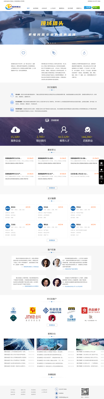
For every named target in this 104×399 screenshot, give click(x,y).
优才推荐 (70, 8)
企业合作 (44, 8)
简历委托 (33, 390)
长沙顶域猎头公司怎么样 (89, 351)
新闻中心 (79, 8)
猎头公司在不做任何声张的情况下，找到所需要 (22, 354)
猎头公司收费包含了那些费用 (18, 360)
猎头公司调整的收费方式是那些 (18, 357)
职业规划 (33, 392)
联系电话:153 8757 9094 (94, 1)
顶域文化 (13, 392)
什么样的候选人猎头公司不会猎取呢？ (92, 357)
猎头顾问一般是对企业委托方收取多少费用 (21, 366)
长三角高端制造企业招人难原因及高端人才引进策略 (56, 363)
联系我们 (23, 394)
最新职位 (61, 8)
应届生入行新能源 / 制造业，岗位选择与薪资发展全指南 (57, 351)
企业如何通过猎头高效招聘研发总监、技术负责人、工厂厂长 (58, 354)
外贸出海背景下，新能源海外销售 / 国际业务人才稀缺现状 (57, 357)
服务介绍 (23, 390)
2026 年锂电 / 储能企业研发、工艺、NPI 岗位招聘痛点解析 (58, 360)
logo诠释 (13, 394)
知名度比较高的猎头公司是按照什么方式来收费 (22, 363)
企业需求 (23, 392)
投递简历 (33, 394)
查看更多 (52, 188)
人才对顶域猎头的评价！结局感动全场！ (21, 351)
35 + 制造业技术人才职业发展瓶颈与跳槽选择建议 (55, 366)
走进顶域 (35, 8)
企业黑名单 (44, 390)
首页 (28, 8)
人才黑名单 (44, 392)
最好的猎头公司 (13, 7)
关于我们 (13, 390)
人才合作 (53, 8)
